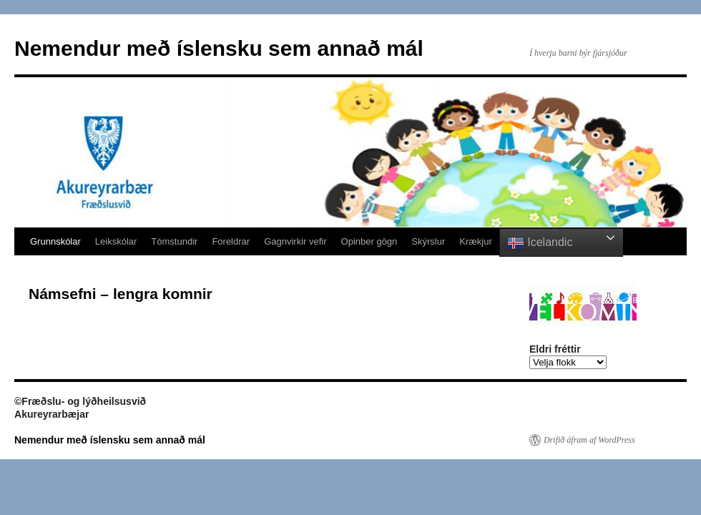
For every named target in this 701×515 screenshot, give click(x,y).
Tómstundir (174, 241)
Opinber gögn (369, 241)
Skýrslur (428, 241)
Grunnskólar (55, 241)
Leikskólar (116, 241)
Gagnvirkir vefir (295, 241)
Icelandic (540, 243)
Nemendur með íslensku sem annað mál (218, 48)
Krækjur (475, 241)
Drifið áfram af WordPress (589, 440)
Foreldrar (231, 241)
